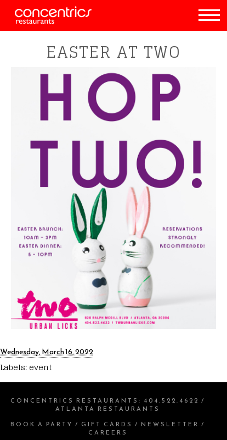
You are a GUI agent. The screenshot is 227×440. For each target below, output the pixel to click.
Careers (108, 432)
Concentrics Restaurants (74, 400)
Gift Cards (107, 424)
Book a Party (41, 424)
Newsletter (170, 424)
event (40, 367)
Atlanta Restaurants (107, 408)
